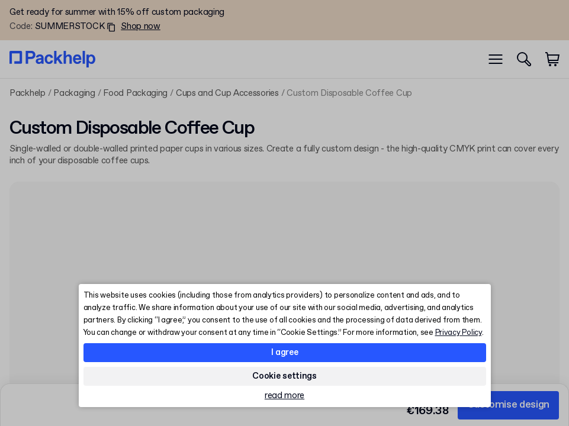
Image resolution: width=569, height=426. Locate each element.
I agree (284, 353)
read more (284, 396)
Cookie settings (284, 376)
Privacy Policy (458, 333)
